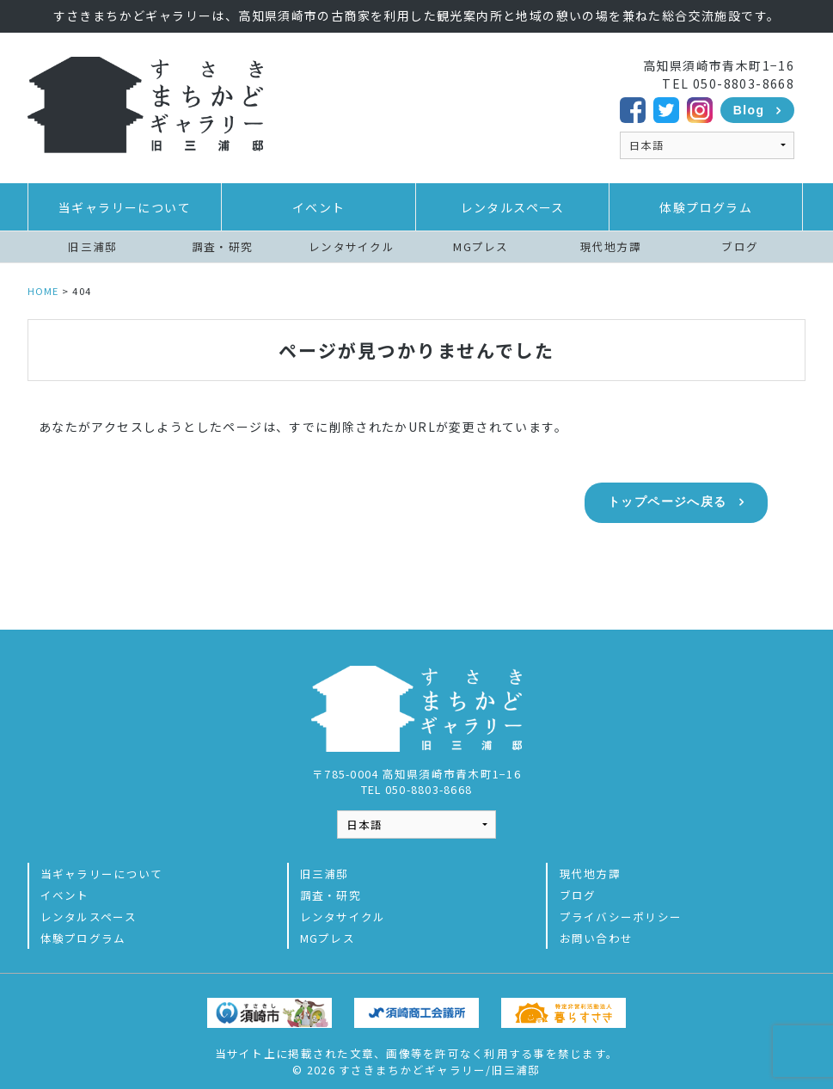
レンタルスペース (513, 207)
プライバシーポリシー (621, 909)
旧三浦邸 (92, 246)
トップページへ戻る (667, 501)
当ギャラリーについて (124, 207)
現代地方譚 (610, 246)
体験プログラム (705, 207)
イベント (319, 207)
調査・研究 (222, 246)
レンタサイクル (352, 246)
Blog (749, 110)
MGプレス (480, 246)
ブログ (739, 246)
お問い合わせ (597, 930)
